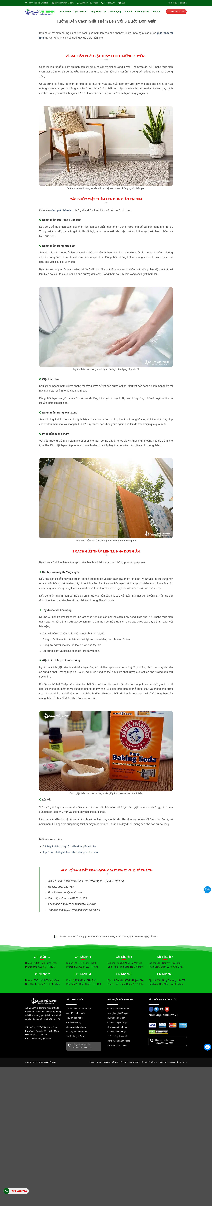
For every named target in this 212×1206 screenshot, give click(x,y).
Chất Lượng (115, 11)
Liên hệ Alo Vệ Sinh (16, 1192)
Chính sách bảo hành (76, 1027)
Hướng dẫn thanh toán (117, 1027)
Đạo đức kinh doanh (75, 1013)
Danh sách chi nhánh (117, 1045)
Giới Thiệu (172, 3)
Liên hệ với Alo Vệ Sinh (77, 1031)
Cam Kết (128, 11)
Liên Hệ (183, 3)
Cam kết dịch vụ (73, 1022)
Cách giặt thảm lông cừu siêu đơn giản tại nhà (69, 846)
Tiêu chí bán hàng (74, 1018)
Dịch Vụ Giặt (80, 11)
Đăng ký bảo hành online (118, 1041)
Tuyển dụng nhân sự (75, 1036)
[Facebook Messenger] (207, 1047)
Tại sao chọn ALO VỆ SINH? (79, 1008)
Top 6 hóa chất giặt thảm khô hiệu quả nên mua (70, 852)
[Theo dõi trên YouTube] (167, 1009)
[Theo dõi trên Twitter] (156, 1009)
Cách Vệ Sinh (142, 11)
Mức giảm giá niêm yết (117, 1013)
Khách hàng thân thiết (117, 1036)
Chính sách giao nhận (117, 1022)
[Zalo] (207, 890)
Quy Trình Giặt (98, 11)
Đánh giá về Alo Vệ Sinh (118, 1008)
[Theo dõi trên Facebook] (151, 1009)
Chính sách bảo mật (116, 1031)
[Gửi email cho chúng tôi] (161, 1009)
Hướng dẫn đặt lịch (116, 1018)
